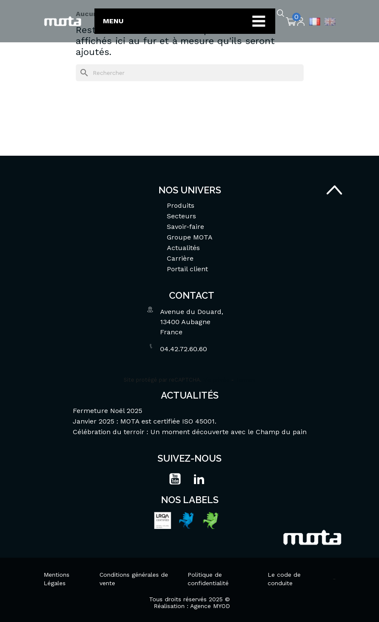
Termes (245, 380)
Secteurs (181, 216)
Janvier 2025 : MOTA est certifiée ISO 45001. (144, 421)
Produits (180, 205)
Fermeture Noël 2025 (107, 411)
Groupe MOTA (190, 237)
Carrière (180, 258)
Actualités (183, 248)
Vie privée (216, 380)
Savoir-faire (185, 227)
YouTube (174, 479)
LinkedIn (199, 479)
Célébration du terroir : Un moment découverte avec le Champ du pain (190, 432)
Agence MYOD (210, 606)
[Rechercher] (190, 72)
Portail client (187, 269)
